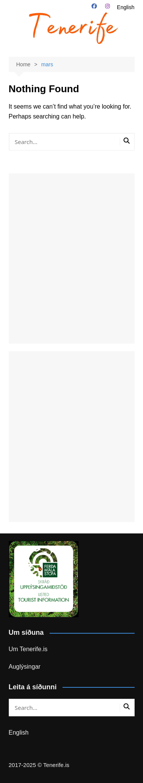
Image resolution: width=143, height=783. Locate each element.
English (126, 7)
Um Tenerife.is (28, 649)
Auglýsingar (25, 666)
